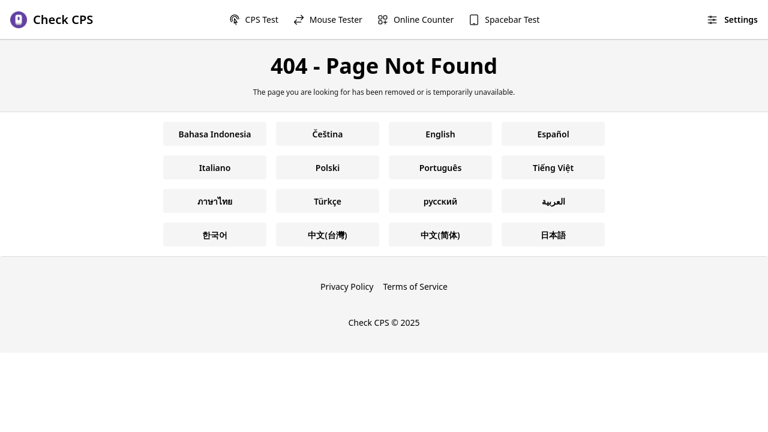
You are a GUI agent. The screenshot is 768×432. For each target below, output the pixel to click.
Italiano (215, 167)
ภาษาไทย (214, 201)
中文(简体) (440, 235)
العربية (553, 201)
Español (553, 134)
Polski (328, 167)
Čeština (328, 134)
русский (440, 201)
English (440, 134)
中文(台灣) (327, 235)
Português (440, 167)
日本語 (553, 235)
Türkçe (327, 201)
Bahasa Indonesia (215, 134)
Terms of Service (415, 286)
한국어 (214, 235)
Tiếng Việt (553, 167)
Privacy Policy (346, 286)
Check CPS (368, 322)
